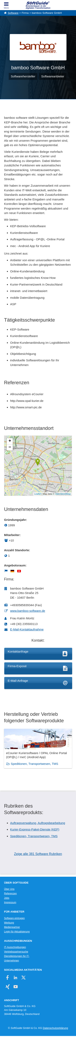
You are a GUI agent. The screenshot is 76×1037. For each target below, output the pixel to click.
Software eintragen (14, 918)
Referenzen (10, 893)
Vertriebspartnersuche (16, 951)
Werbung (9, 922)
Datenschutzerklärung (55, 1028)
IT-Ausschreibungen (15, 947)
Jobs (6, 898)
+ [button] (10, 441)
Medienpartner (12, 927)
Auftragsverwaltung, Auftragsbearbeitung (37, 823)
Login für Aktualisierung (17, 931)
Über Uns (9, 889)
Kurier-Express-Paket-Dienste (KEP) (34, 829)
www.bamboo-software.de (27, 610)
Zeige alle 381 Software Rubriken (38, 854)
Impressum (10, 902)
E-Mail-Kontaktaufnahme (27, 629)
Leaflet (37, 494)
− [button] (10, 447)
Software (13, 12)
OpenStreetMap (63, 494)
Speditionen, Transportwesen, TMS (34, 763)
